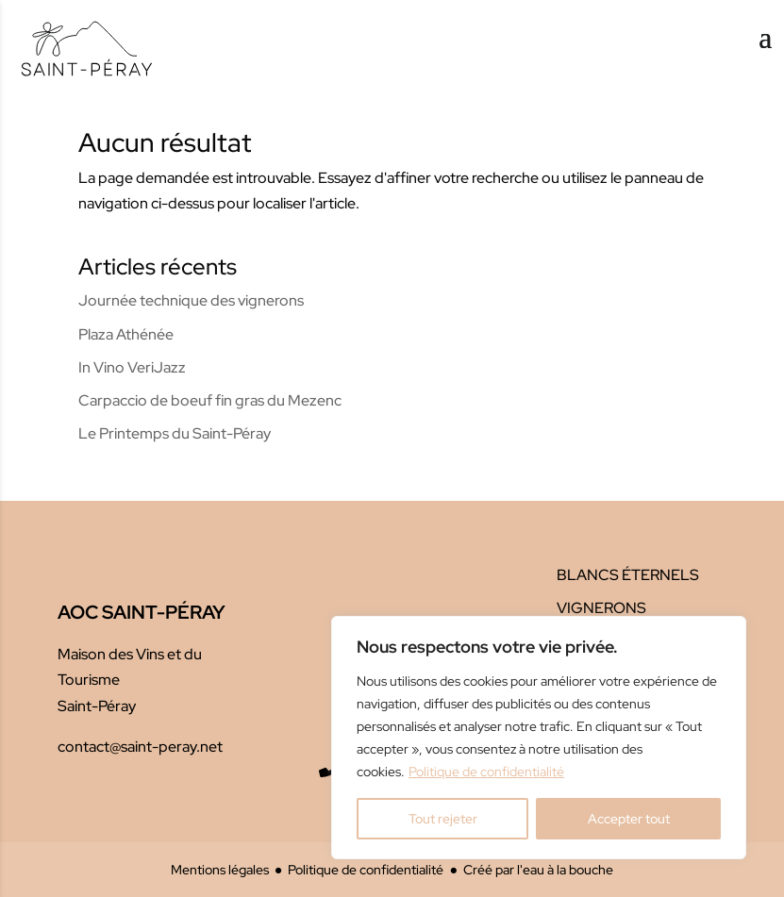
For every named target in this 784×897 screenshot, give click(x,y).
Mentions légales (220, 869)
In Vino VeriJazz (132, 367)
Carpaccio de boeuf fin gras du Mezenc (210, 400)
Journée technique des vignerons (191, 300)
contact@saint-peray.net (140, 746)
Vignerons (601, 608)
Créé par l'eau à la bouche (538, 869)
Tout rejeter (443, 818)
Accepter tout (629, 818)
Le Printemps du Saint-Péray (174, 433)
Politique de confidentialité (486, 771)
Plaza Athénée (126, 334)
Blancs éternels (628, 575)
